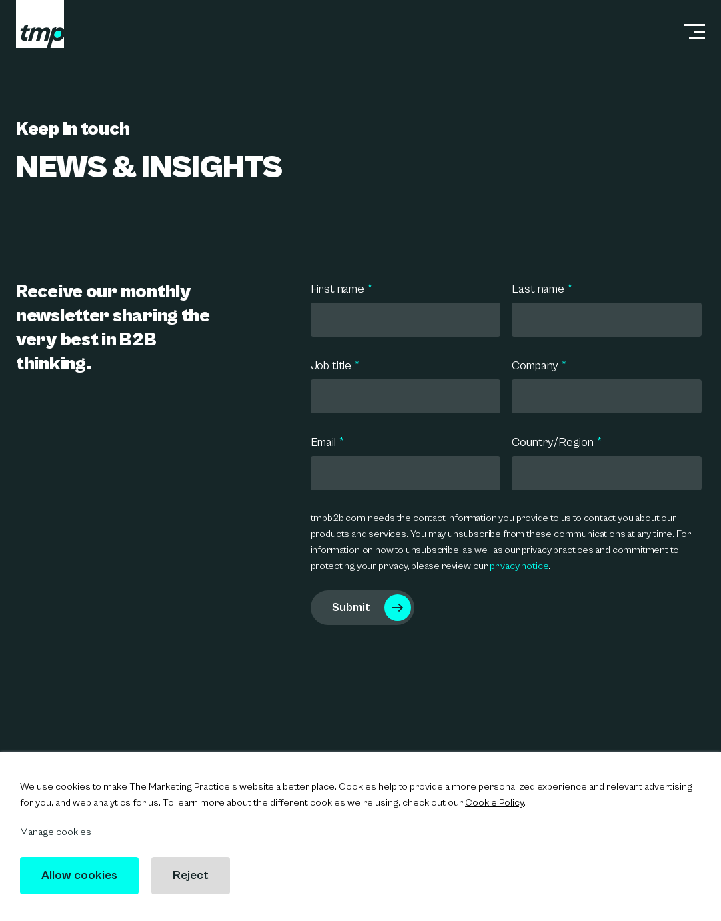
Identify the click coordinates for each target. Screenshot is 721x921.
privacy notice (519, 566)
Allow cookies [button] (79, 875)
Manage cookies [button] (55, 832)
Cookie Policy (494, 802)
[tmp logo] (40, 24)
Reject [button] (191, 875)
